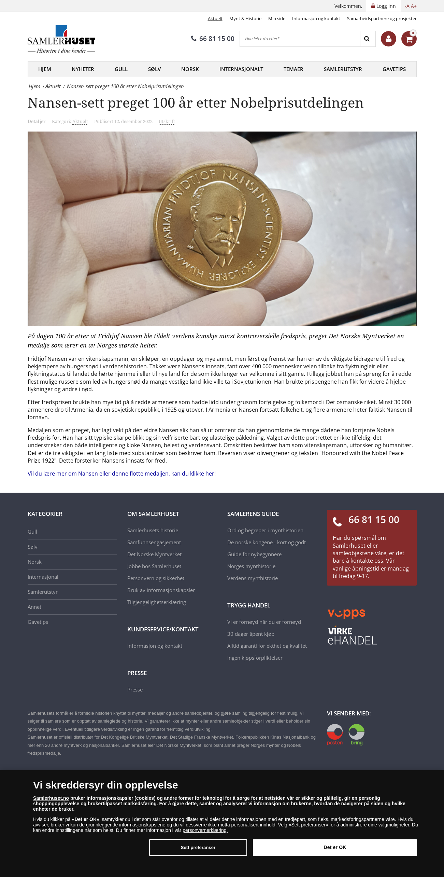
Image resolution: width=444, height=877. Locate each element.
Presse (135, 689)
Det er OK (335, 850)
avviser (40, 828)
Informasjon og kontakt (316, 18)
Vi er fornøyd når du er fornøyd (264, 621)
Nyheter (83, 69)
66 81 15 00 (212, 38)
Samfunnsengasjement (154, 542)
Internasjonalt (241, 69)
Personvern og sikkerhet (155, 578)
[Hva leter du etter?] (300, 38)
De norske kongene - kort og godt (266, 542)
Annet (34, 606)
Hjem (44, 69)
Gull (121, 69)
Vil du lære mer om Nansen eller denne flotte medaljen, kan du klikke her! (122, 473)
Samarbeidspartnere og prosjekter (382, 18)
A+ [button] (414, 6)
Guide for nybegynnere (254, 554)
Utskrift (167, 121)
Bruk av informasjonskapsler (161, 590)
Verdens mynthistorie (252, 578)
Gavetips (394, 69)
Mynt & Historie (245, 18)
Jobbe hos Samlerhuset (154, 566)
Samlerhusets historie (152, 530)
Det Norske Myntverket (154, 554)
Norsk (190, 69)
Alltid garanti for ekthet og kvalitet (267, 645)
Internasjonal (43, 576)
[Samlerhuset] (62, 39)
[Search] (367, 38)
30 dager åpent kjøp (250, 633)
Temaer (293, 69)
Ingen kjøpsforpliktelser (255, 657)
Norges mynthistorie (251, 566)
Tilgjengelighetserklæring (156, 602)
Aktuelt (215, 18)
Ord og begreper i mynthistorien (265, 530)
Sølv (154, 69)
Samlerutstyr (343, 69)
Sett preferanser (198, 850)
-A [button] (407, 6)
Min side (276, 18)
